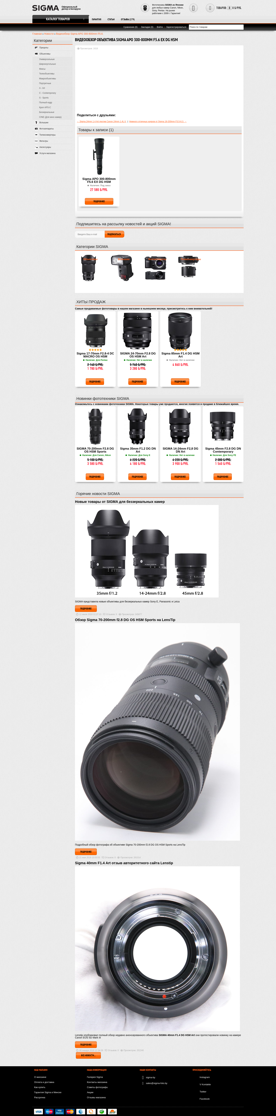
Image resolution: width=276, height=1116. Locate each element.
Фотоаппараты (157, 259)
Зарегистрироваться (176, 27)
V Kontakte (205, 1084)
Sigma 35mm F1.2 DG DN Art (138, 450)
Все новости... (88, 1055)
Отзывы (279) (128, 19)
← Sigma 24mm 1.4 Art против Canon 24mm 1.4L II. (101, 121)
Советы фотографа (97, 1087)
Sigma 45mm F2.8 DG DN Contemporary (223, 450)
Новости (49, 33)
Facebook (205, 1099)
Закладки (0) (147, 27)
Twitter (203, 1091)
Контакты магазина (97, 1082)
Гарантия (96, 19)
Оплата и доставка (44, 1082)
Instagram (205, 1077)
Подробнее (86, 608)
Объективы (90, 259)
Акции (90, 1092)
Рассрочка (39, 1097)
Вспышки (124, 259)
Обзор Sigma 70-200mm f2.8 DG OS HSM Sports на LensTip (125, 620)
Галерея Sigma (95, 1077)
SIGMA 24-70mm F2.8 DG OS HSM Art (138, 355)
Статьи (111, 19)
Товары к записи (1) (96, 130)
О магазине (40, 1077)
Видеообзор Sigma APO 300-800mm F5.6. (79, 33)
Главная (37, 33)
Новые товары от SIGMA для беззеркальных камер (120, 502)
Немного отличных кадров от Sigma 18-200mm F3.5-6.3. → (158, 121)
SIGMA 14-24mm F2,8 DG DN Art (180, 450)
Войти (160, 27)
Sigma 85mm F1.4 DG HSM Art (180, 355)
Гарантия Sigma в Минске (47, 1092)
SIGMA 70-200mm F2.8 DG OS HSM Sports (95, 450)
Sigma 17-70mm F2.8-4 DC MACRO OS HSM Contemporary (95, 355)
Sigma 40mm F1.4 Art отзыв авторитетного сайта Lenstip (124, 863)
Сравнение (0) (130, 27)
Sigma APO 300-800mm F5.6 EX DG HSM (99, 180)
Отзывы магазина (96, 1097)
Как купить (39, 1087)
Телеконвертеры (191, 259)
